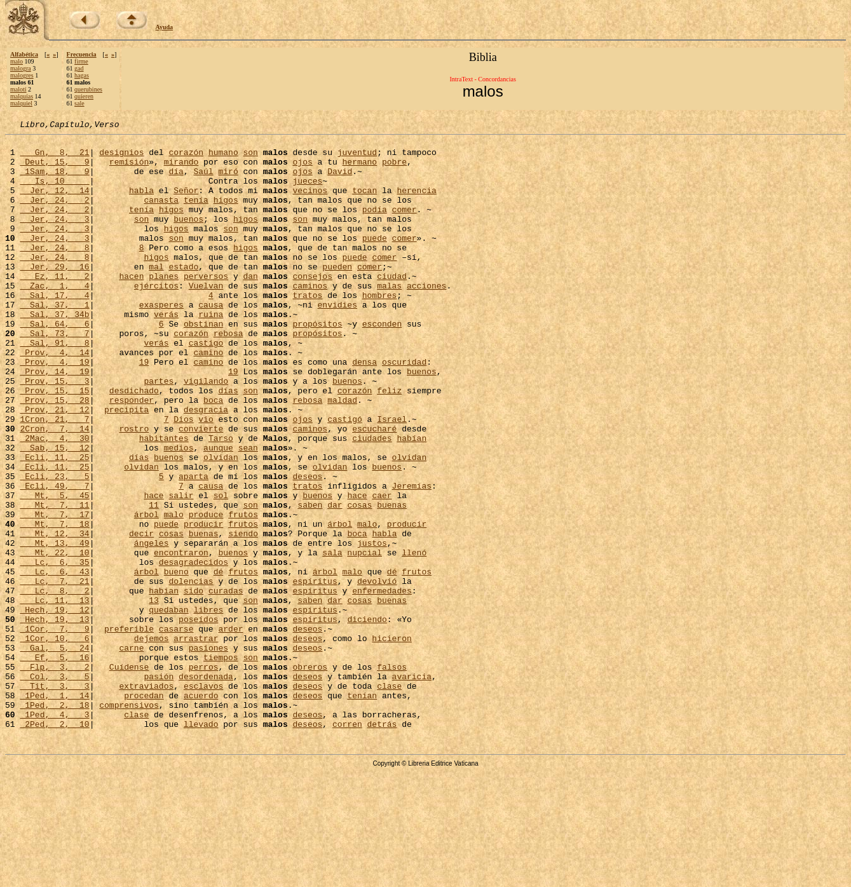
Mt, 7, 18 (54, 603)
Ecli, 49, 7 (54, 558)
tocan (364, 203)
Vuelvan (206, 317)
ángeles (151, 626)
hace (153, 569)
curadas (225, 683)
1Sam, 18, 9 (54, 180)
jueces (307, 192)
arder (230, 729)
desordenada (206, 786)
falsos (392, 775)
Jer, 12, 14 (54, 203)
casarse (176, 729)
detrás (382, 844)
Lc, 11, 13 (54, 695)
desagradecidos (193, 649)
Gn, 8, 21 (54, 157)
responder (131, 455)
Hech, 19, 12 (54, 706)
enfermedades (382, 683)
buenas (392, 580)
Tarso (220, 500)
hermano (359, 169)
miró (228, 180)
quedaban (168, 706)
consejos (312, 306)
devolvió (377, 672)
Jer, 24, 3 (54, 237)
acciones (426, 317)
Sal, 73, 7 (54, 375)
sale (79, 103)
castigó (344, 478)
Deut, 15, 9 (54, 169)
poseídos (198, 718)
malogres (22, 75)
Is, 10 (54, 192)
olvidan (220, 523)
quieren (83, 96)
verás (166, 352)
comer (404, 226)
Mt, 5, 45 (54, 569)
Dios (183, 478)
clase (389, 798)
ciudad (392, 306)
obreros (309, 775)
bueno (176, 661)
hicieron (391, 741)
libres (208, 706)
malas (389, 317)
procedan (143, 809)
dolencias (190, 672)
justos (372, 626)
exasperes (161, 340)
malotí (18, 89)
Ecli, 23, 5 (54, 546)
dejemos (151, 741)
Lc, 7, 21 (54, 672)
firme (81, 61)
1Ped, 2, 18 (54, 821)
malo (16, 61)
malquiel (21, 103)
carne (131, 752)
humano (223, 157)
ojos (302, 169)
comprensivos (129, 821)
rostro (134, 489)
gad (78, 68)
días (228, 443)
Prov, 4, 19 (54, 409)
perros (204, 775)
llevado (201, 844)
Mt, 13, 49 (54, 626)
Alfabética (24, 54)
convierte (201, 489)
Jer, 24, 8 (54, 272)
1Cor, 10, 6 (54, 741)
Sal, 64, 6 (54, 363)
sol (221, 569)
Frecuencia (82, 54)
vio (205, 478)
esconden (382, 363)
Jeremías (412, 558)
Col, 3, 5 (54, 786)
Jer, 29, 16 (54, 295)
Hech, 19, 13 (54, 718)
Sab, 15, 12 (54, 512)
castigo (206, 386)
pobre (394, 169)
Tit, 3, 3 (54, 798)
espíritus (314, 672)
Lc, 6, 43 (54, 661)
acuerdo (201, 809)
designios (121, 157)
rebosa (228, 375)
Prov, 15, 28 (54, 455)
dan (250, 306)
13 (154, 695)
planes (164, 306)
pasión (159, 786)
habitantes (164, 500)
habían (411, 500)
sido (193, 683)
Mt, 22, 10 (54, 638)
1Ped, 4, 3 (54, 832)
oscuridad (404, 409)
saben (309, 580)
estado (183, 295)
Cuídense (129, 775)
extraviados (146, 798)
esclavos (203, 798)
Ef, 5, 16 (54, 763)
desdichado (134, 443)
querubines (88, 89)
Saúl (203, 180)
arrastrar (196, 741)
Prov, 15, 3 (54, 432)
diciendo (366, 718)
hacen (131, 306)
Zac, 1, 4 (54, 317)
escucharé (374, 489)
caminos (309, 317)
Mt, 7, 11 (54, 580)
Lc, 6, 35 (54, 649)
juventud (357, 157)
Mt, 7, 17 (54, 592)
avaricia (412, 786)
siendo (243, 615)
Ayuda (165, 27)
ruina (210, 352)
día (175, 180)
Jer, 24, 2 (54, 214)
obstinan (203, 363)
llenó (414, 638)
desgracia (206, 466)
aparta (193, 546)
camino (208, 397)
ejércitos (156, 317)
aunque (218, 512)
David (339, 180)
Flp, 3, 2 (54, 775)
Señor (186, 203)
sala (332, 638)
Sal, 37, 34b (54, 352)
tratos (307, 329)
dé (219, 661)
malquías (21, 96)
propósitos (317, 363)
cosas (359, 580)
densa (364, 409)
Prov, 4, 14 (54, 397)
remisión (129, 169)
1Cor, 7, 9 (54, 729)
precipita (126, 466)
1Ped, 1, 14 (54, 809)
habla (141, 203)
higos (226, 214)
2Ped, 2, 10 (54, 844)
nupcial (364, 638)
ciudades (371, 500)
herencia (416, 203)
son (250, 157)
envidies (337, 340)
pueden (337, 295)
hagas (81, 75)
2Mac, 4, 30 (54, 500)
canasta (161, 214)
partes (159, 432)
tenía (196, 214)
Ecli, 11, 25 (54, 523)
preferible (129, 729)
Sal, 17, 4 (54, 329)
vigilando (206, 432)
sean (248, 512)
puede (374, 260)
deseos (307, 546)
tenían (362, 809)
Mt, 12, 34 (54, 615)
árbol (146, 592)
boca (213, 455)
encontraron (181, 638)
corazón (185, 157)
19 (144, 409)
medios (179, 512)
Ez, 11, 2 (54, 306)
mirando (181, 169)
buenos (188, 237)
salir (180, 569)
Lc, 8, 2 (54, 683)
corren (347, 844)
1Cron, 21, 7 (54, 478)
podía (374, 226)
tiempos (220, 763)
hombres (379, 329)
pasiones (208, 752)
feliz (389, 443)
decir (141, 615)
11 (154, 580)
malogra (20, 68)
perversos (206, 306)
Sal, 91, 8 (54, 386)
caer (381, 569)
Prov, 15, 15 (54, 443)
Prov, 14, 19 (54, 420)
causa (210, 340)
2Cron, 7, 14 (54, 489)
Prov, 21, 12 (54, 466)
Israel (392, 478)
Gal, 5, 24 (54, 752)
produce (206, 592)
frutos (243, 592)
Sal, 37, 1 (54, 340)
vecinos (309, 203)
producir (203, 603)
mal (156, 295)
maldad (342, 455)
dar (334, 580)
